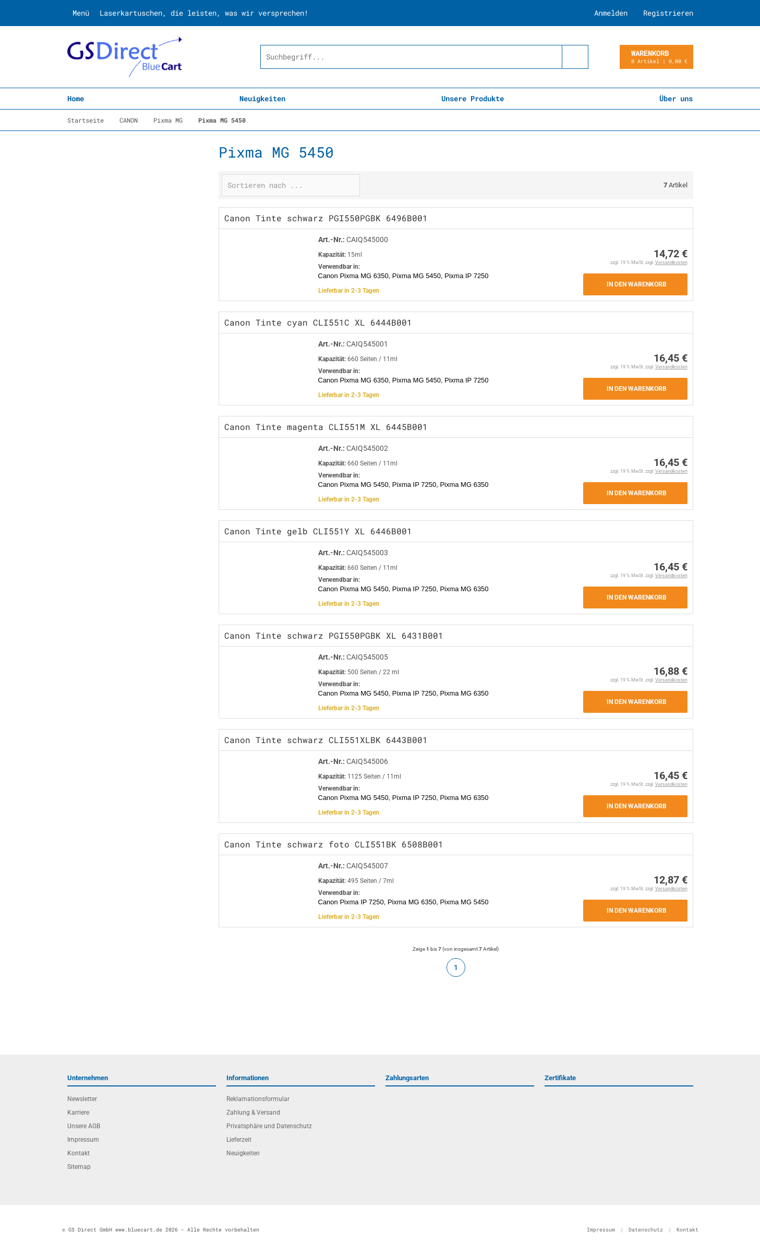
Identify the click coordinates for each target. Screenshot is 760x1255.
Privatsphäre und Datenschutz (269, 1126)
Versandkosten (671, 262)
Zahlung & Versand (253, 1112)
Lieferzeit (238, 1139)
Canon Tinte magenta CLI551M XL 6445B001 (326, 426)
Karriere (78, 1112)
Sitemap (79, 1166)
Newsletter (82, 1099)
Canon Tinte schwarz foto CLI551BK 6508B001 (333, 844)
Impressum (83, 1139)
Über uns (676, 98)
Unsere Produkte (472, 98)
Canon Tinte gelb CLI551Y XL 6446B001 (318, 530)
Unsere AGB (83, 1126)
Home (75, 98)
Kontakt (78, 1153)
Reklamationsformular (257, 1099)
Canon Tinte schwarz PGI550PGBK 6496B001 (326, 217)
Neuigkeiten (262, 98)
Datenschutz (646, 1229)
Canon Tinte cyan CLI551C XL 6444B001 (318, 322)
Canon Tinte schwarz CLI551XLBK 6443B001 (326, 739)
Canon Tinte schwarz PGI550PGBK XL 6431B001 (333, 635)
